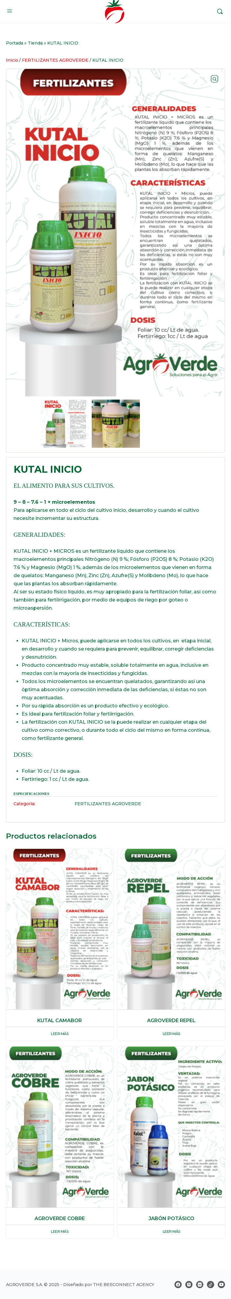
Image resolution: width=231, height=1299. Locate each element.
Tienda (35, 43)
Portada (14, 43)
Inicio (12, 60)
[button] (214, 79)
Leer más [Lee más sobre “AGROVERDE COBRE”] (59, 1231)
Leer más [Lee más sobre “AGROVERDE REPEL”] (171, 1033)
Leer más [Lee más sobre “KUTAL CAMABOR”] (59, 1033)
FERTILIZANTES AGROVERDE (55, 60)
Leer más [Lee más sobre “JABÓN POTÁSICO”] (171, 1231)
